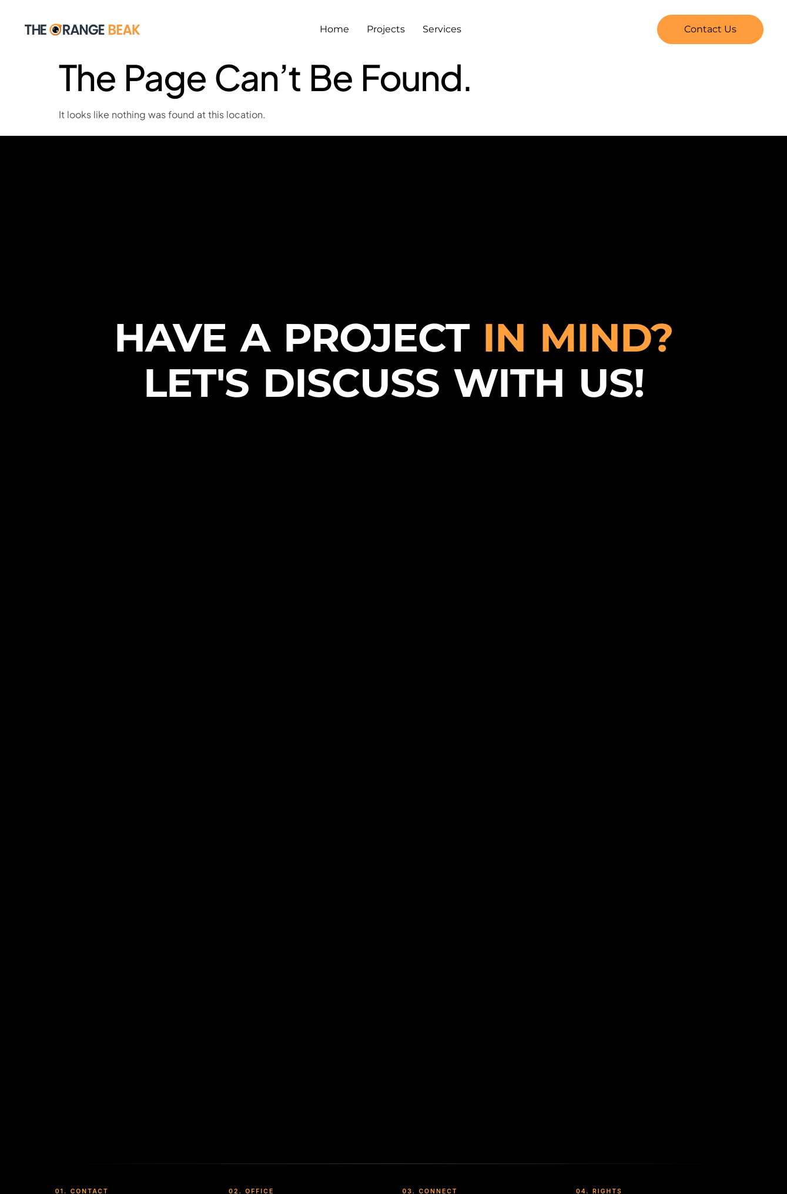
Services (442, 29)
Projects (386, 29)
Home (334, 29)
